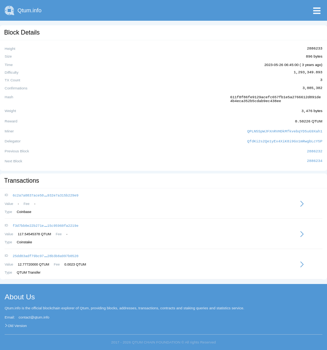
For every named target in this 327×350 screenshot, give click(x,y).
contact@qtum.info (33, 313)
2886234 (314, 158)
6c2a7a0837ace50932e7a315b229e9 (45, 192)
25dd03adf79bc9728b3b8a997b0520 (45, 251)
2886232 (314, 148)
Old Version (17, 322)
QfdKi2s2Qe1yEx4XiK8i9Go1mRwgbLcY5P (284, 138)
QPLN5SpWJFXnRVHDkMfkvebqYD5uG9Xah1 (284, 129)
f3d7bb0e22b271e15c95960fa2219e (45, 222)
